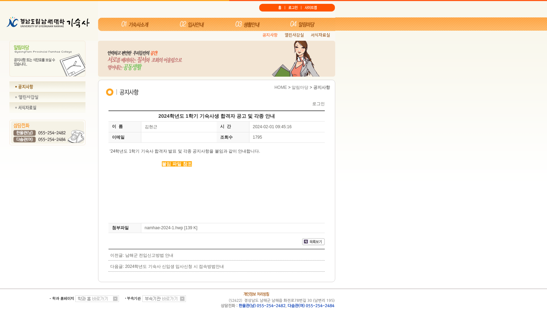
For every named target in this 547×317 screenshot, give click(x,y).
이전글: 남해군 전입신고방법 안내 (141, 255)
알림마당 (300, 87)
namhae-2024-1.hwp (164, 227)
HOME (281, 87)
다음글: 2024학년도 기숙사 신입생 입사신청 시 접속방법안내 (167, 266)
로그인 (318, 103)
